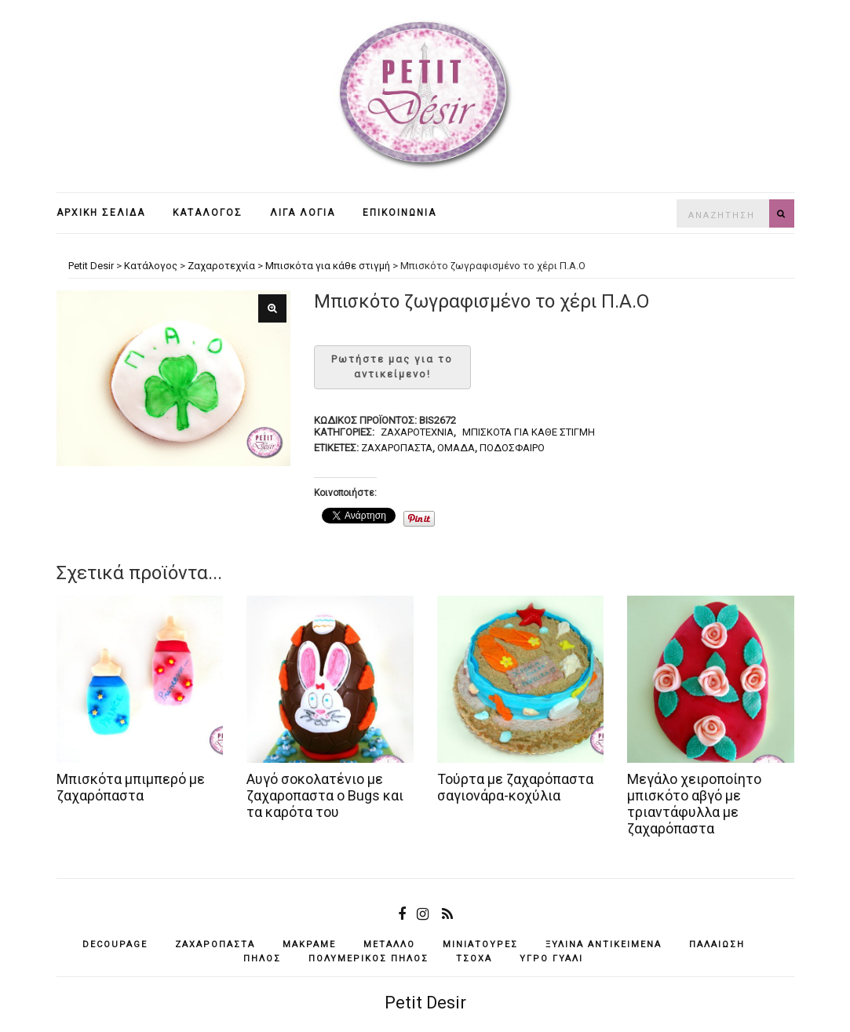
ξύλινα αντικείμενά (603, 944)
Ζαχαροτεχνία (417, 432)
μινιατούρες (480, 944)
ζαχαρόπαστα (396, 448)
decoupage (115, 944)
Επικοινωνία (399, 212)
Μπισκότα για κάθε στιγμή (528, 432)
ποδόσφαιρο (512, 448)
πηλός (262, 959)
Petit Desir (425, 1002)
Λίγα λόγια (302, 212)
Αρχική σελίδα (101, 212)
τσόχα (474, 959)
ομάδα (456, 448)
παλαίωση (717, 944)
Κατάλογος (208, 212)
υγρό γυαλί (551, 959)
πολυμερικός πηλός (368, 959)
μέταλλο (389, 944)
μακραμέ (309, 944)
